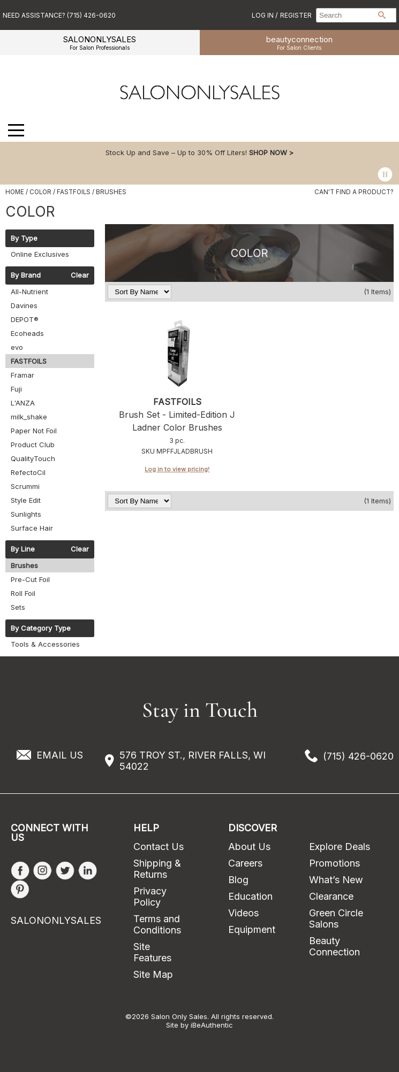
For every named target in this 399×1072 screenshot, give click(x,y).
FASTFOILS (29, 361)
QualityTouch (33, 458)
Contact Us (158, 846)
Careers (245, 863)
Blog (238, 879)
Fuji (16, 389)
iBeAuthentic (212, 1025)
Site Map (153, 974)
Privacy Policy (150, 896)
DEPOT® (25, 319)
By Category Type (41, 628)
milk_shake (29, 416)
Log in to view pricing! (177, 469)
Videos (243, 912)
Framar (22, 375)
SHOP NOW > (271, 152)
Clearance (331, 896)
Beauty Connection (334, 946)
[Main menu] (16, 130)
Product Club (33, 444)
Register (296, 15)
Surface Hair (32, 528)
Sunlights (26, 514)
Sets (18, 607)
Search (382, 15)
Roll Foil (23, 593)
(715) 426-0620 (358, 756)
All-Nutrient (29, 291)
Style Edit (26, 500)
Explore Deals (339, 846)
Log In (263, 15)
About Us (249, 846)
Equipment (251, 929)
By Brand (26, 275)
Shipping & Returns (157, 868)
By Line (23, 549)
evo (17, 347)
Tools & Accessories (45, 644)
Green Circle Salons (336, 918)
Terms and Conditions (157, 924)
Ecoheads (27, 333)
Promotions (334, 863)
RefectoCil (28, 472)
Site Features (152, 952)
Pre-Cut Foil (30, 579)
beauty (299, 42)
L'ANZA (23, 403)
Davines (24, 305)
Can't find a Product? (354, 192)
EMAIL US (59, 755)
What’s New (336, 879)
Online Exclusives (40, 254)
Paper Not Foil (34, 430)
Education (250, 896)
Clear (80, 275)
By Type (24, 238)
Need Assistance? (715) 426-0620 (59, 15)
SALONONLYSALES (99, 42)
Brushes (24, 565)
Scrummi (25, 486)
